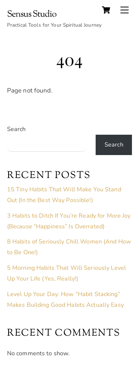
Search (16, 129)
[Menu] (124, 10)
